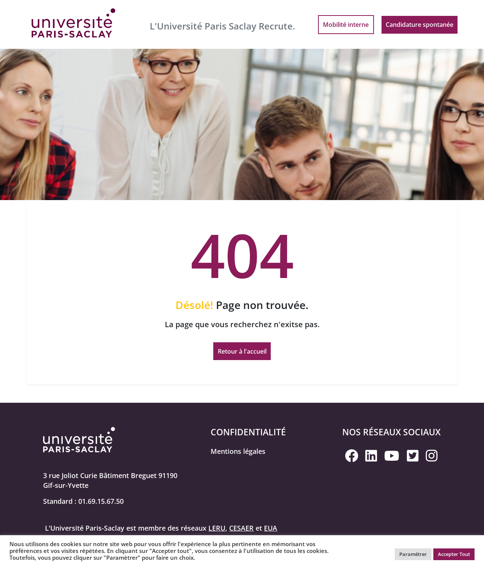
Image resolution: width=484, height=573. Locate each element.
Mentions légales (238, 451)
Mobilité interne (346, 24)
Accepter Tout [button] (454, 554)
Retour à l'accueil (242, 351)
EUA (270, 528)
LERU (216, 528)
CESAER (241, 528)
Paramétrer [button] (413, 554)
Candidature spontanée (419, 24)
